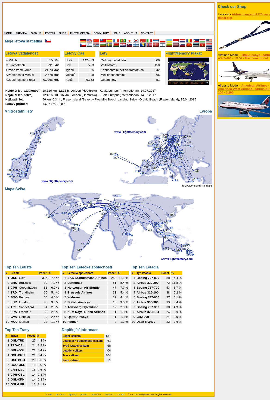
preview (60, 394)
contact (120, 394)
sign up (72, 394)
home (49, 394)
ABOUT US (130, 33)
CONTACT (147, 33)
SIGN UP (36, 33)
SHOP (62, 33)
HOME (8, 33)
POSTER (50, 33)
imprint (108, 394)
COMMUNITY (101, 33)
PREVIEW (21, 33)
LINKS (116, 33)
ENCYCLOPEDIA (80, 33)
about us (96, 394)
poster (84, 394)
